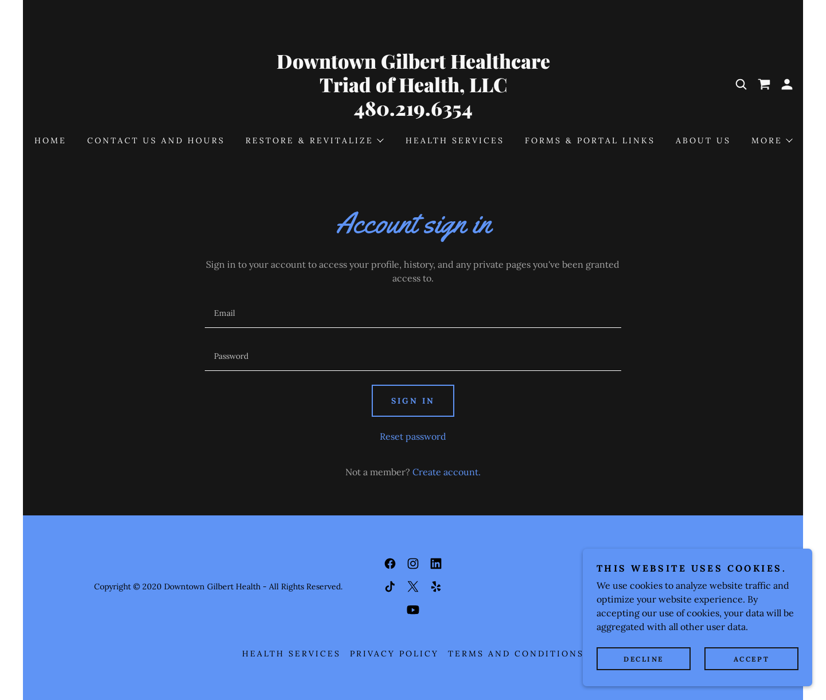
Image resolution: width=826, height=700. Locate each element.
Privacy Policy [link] (394, 653)
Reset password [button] (413, 436)
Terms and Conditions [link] (516, 653)
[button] (787, 84)
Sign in (413, 401)
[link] (413, 112)
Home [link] (50, 140)
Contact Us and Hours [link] (156, 140)
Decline (644, 659)
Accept (751, 659)
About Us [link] (703, 140)
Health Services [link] (455, 140)
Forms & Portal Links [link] (590, 140)
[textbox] (413, 313)
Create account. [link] (446, 472)
